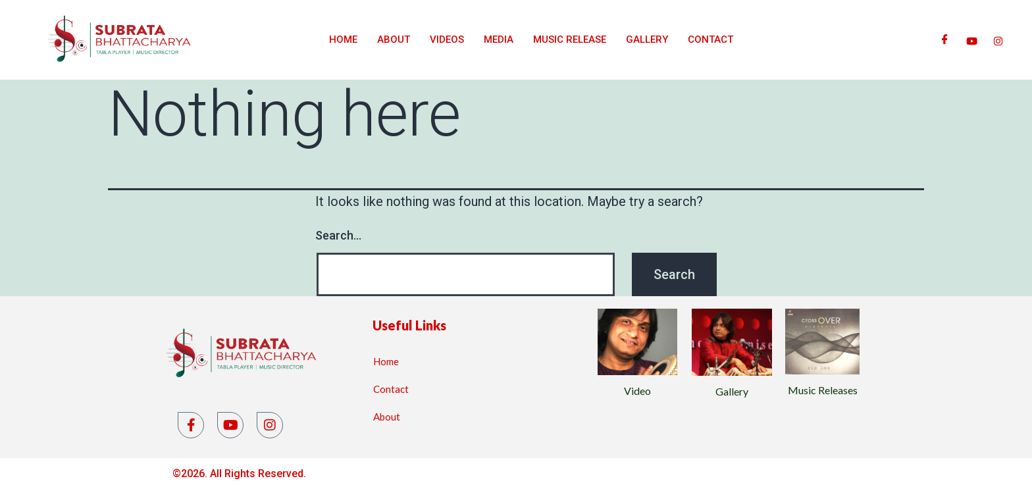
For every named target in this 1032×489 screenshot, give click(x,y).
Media (498, 39)
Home (343, 39)
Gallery (647, 39)
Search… (338, 235)
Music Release (569, 39)
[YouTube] (230, 425)
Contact (710, 39)
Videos (447, 39)
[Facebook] (945, 39)
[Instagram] (998, 39)
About (393, 39)
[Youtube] (971, 39)
